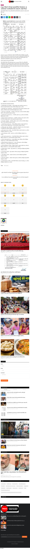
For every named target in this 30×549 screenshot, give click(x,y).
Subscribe (24, 536)
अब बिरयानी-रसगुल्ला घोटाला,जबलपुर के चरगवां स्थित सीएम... (13, 357)
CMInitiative (3, 488)
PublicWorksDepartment (5, 490)
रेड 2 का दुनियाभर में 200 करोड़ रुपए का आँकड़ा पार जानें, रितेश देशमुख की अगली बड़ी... (15, 178)
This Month (15, 389)
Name (2, 364)
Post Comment (4, 380)
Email (2, 368)
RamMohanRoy (15, 483)
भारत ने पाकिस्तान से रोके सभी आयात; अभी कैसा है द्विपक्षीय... (17, 440)
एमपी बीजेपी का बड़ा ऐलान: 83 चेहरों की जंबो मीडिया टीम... (17, 412)
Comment (3, 372)
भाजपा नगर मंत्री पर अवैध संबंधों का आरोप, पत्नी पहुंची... (16, 392)
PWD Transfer (6, 165)
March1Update (9, 488)
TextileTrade (9, 483)
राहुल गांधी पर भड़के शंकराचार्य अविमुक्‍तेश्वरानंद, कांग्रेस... (15, 525)
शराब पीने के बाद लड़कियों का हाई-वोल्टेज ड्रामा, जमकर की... (17, 402)
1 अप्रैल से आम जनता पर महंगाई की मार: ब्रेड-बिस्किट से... (11, 293)
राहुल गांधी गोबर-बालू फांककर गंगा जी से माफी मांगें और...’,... (13, 473)
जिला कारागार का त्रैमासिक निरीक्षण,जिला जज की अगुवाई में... (16, 516)
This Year (24, 389)
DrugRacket (26, 486)
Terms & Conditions (14, 543)
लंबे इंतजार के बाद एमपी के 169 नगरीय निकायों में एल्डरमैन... (17, 407)
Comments (3, 361)
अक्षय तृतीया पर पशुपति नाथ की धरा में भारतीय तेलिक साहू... (12, 251)
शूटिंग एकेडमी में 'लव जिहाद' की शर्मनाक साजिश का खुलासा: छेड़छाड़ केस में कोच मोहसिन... (15, 173)
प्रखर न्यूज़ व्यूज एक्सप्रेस (15, 2)
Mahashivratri (15, 488)
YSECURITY (3, 486)
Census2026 (3, 483)
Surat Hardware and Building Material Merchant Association (11, 492)
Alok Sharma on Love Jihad (10, 486)
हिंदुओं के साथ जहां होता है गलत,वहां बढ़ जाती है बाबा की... (16, 445)
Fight (25, 488)
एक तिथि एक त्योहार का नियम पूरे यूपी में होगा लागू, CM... (16, 520)
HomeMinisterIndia (22, 483)
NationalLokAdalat (20, 486)
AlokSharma (21, 488)
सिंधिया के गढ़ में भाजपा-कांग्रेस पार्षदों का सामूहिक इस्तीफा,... (12, 335)
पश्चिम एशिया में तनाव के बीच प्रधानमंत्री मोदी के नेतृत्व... (16, 397)
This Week (5, 389)
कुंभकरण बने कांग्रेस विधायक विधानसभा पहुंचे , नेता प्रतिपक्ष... (12, 314)
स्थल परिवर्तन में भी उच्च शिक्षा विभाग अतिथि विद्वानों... (11, 272)
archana (3, 14)
